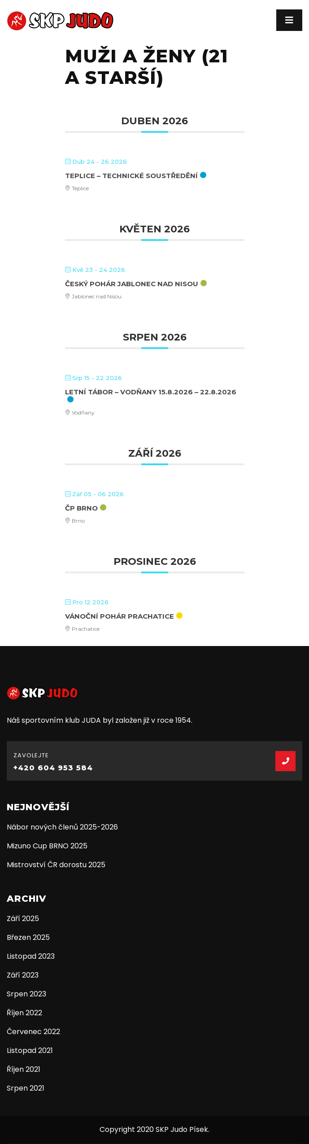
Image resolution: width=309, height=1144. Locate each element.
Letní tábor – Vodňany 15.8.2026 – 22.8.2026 (150, 392)
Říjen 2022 (24, 1013)
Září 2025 (23, 918)
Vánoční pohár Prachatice (119, 616)
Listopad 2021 (30, 1050)
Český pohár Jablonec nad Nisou (131, 283)
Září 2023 (23, 975)
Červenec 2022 (33, 1031)
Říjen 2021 (23, 1069)
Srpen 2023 (26, 994)
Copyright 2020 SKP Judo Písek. (154, 1129)
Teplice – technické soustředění (131, 175)
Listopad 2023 (31, 956)
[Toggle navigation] (289, 20)
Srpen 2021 (25, 1088)
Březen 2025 (28, 937)
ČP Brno (81, 508)
